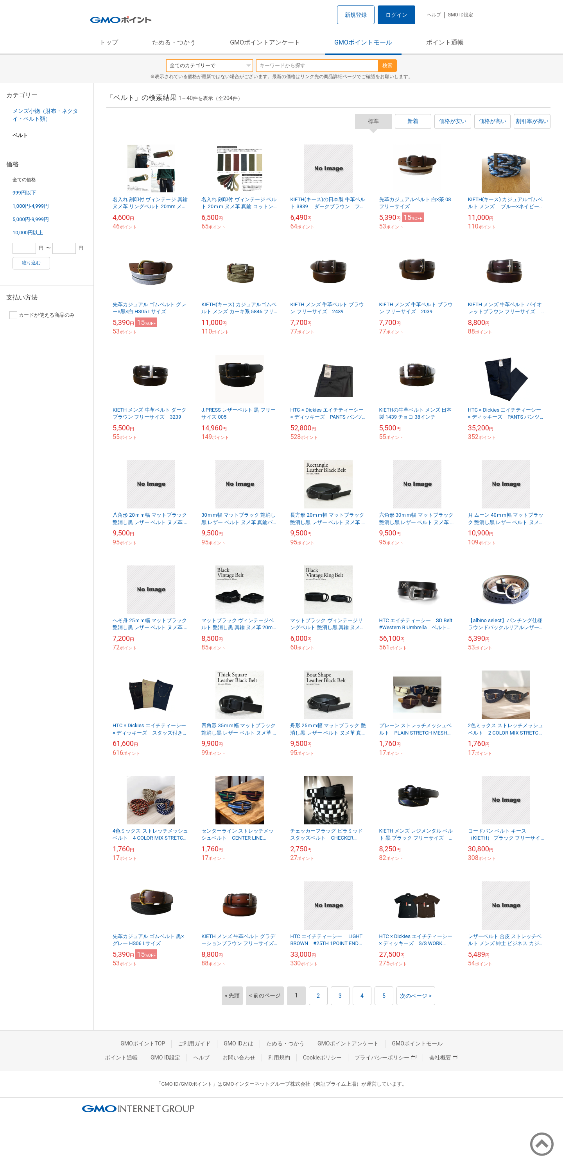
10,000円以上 (28, 232)
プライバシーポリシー (385, 1057)
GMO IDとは (238, 1043)
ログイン (396, 15)
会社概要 (443, 1057)
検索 (387, 65)
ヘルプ (434, 15)
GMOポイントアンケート (265, 42)
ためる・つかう (174, 42)
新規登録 (356, 15)
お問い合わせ (238, 1057)
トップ (108, 42)
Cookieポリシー (322, 1057)
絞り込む (31, 263)
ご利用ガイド (194, 1043)
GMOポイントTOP (142, 1043)
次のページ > (416, 996)
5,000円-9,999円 (31, 219)
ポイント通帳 (445, 42)
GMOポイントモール (363, 42)
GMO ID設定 (460, 15)
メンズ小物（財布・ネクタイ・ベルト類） (45, 115)
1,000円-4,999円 (31, 206)
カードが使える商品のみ (42, 315)
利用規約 (279, 1057)
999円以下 (24, 193)
